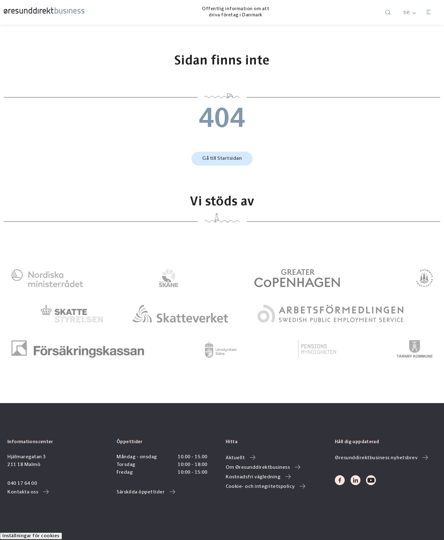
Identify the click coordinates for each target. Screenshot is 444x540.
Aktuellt (240, 457)
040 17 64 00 (22, 483)
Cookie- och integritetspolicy (265, 486)
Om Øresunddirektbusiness (263, 467)
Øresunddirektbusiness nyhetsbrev (381, 457)
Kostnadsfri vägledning (258, 477)
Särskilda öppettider (146, 492)
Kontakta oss (28, 492)
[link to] (47, 278)
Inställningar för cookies (31, 536)
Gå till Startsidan (222, 158)
